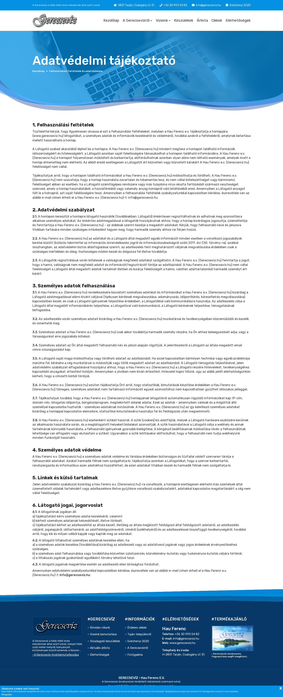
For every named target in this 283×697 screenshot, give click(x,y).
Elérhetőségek (238, 20)
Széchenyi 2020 (240, 5)
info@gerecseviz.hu (208, 5)
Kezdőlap (111, 20)
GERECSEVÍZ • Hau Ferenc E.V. (142, 678)
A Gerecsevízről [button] (136, 20)
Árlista (202, 20)
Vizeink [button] (162, 20)
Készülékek (183, 20)
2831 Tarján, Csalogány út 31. (136, 5)
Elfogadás (7, 694)
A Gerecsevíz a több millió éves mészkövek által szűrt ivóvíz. (66, 5)
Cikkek (216, 20)
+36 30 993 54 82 (175, 5)
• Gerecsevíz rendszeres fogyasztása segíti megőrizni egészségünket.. (228, 655)
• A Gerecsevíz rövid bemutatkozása (55, 654)
